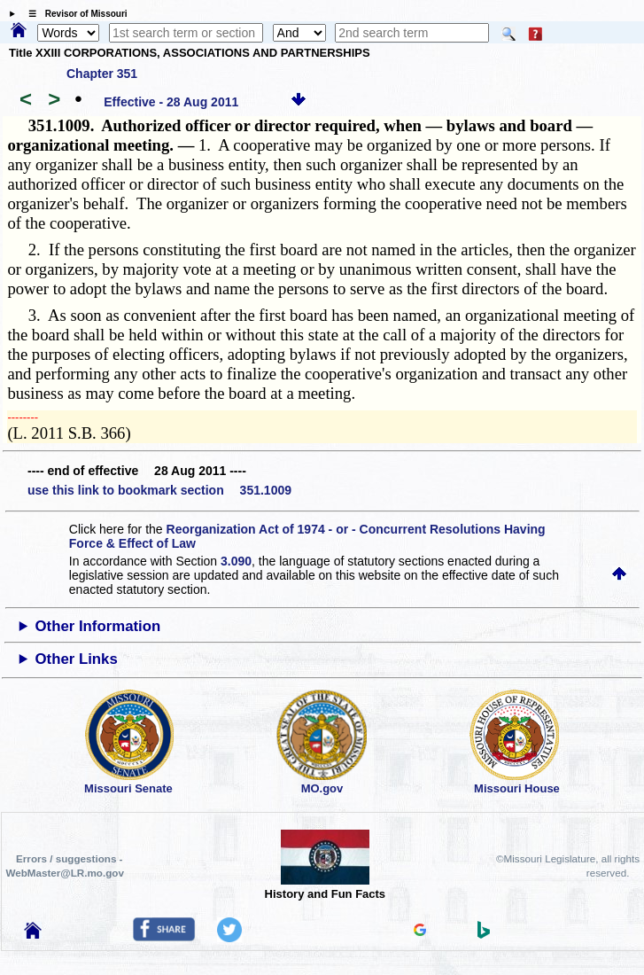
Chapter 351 (101, 73)
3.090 (236, 561)
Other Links (76, 659)
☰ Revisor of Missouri (73, 14)
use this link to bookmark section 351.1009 (159, 490)
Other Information (98, 626)
